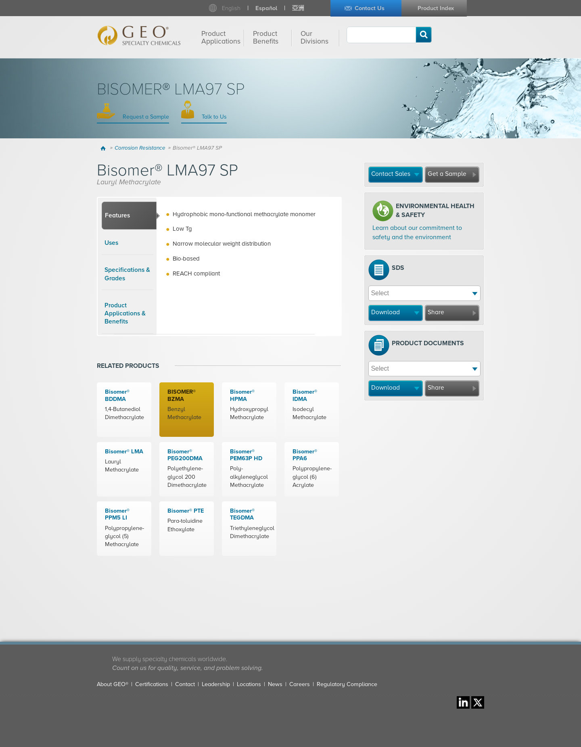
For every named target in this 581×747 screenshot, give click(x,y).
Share (436, 312)
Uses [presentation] (111, 242)
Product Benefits (265, 37)
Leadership (216, 684)
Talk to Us (213, 116)
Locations (249, 684)
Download (385, 312)
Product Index (436, 8)
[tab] (129, 216)
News (275, 684)
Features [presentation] (117, 215)
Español (266, 8)
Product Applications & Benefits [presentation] (125, 314)
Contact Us (370, 8)
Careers (299, 684)
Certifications (151, 684)
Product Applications (220, 37)
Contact (185, 684)
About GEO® (112, 684)
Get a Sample (447, 173)
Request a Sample (145, 116)
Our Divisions (314, 37)
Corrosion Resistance (140, 148)
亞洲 (298, 8)
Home (104, 148)
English (231, 8)
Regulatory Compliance (347, 684)
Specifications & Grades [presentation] (127, 274)
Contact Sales (390, 173)
